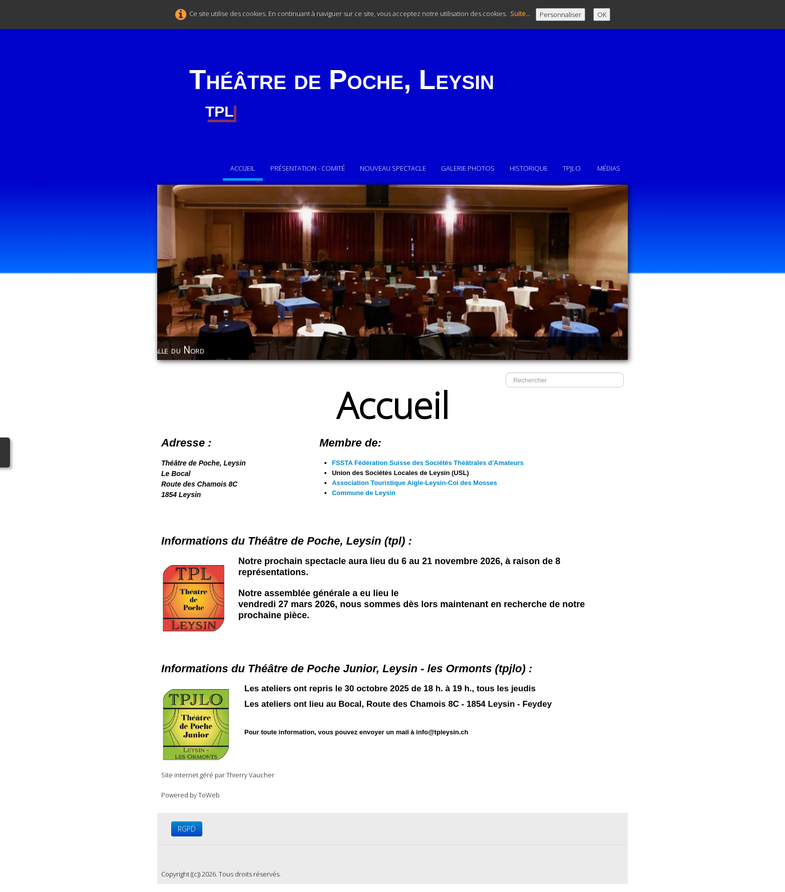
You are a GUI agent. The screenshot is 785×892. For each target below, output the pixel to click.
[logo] (341, 93)
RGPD (187, 828)
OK (601, 14)
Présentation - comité (307, 168)
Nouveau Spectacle (393, 168)
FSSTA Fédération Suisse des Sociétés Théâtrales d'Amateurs (429, 463)
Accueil (242, 168)
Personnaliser (560, 14)
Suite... (520, 13)
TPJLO (572, 168)
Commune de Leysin (364, 493)
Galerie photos (468, 168)
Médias (608, 168)
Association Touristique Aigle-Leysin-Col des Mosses (414, 483)
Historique (529, 168)
